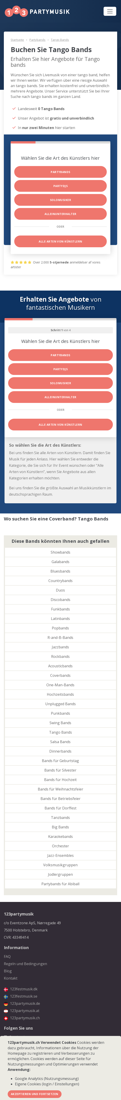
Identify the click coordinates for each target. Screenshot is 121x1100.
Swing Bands (60, 722)
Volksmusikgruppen (60, 864)
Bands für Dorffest (60, 808)
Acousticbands (60, 665)
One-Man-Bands (60, 684)
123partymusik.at (21, 1010)
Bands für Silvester (60, 770)
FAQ (7, 956)
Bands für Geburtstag (60, 760)
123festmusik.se (20, 996)
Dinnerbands (60, 751)
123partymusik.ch (22, 1017)
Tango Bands (60, 40)
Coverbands (60, 675)
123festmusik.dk (21, 989)
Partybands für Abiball (60, 883)
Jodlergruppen (60, 874)
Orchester (60, 845)
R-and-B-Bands (60, 637)
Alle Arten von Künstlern (60, 241)
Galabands (60, 561)
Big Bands (60, 827)
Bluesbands (60, 571)
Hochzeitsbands (60, 694)
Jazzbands (60, 647)
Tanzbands (60, 817)
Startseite (17, 40)
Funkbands (60, 609)
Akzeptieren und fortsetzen (34, 1094)
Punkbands (60, 713)
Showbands (60, 552)
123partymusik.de (22, 1003)
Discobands (60, 599)
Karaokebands (60, 836)
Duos (60, 590)
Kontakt (10, 978)
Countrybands (60, 580)
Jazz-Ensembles (60, 855)
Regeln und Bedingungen (25, 963)
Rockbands (60, 656)
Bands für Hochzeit (60, 779)
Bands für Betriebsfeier (60, 798)
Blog (8, 970)
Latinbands (60, 618)
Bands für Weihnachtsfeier (60, 789)
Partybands (37, 40)
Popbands (60, 628)
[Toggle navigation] (110, 11)
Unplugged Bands (60, 703)
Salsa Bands (60, 741)
